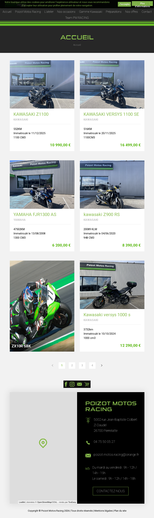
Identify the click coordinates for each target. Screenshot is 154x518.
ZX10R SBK (21, 346)
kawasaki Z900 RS (102, 214)
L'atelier (48, 11)
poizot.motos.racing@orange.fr (116, 454)
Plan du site (120, 510)
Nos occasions (66, 11)
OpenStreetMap (44, 502)
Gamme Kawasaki (90, 11)
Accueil (7, 11)
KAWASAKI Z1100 (31, 114)
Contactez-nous (111, 491)
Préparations (114, 11)
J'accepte (124, 4)
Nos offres (131, 11)
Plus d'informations (142, 4)
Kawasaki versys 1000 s (107, 315)
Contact (147, 11)
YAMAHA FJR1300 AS (34, 214)
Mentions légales (103, 510)
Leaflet (22, 502)
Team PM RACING (77, 18)
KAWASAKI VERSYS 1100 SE (111, 114)
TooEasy (72, 502)
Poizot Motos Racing (28, 11)
